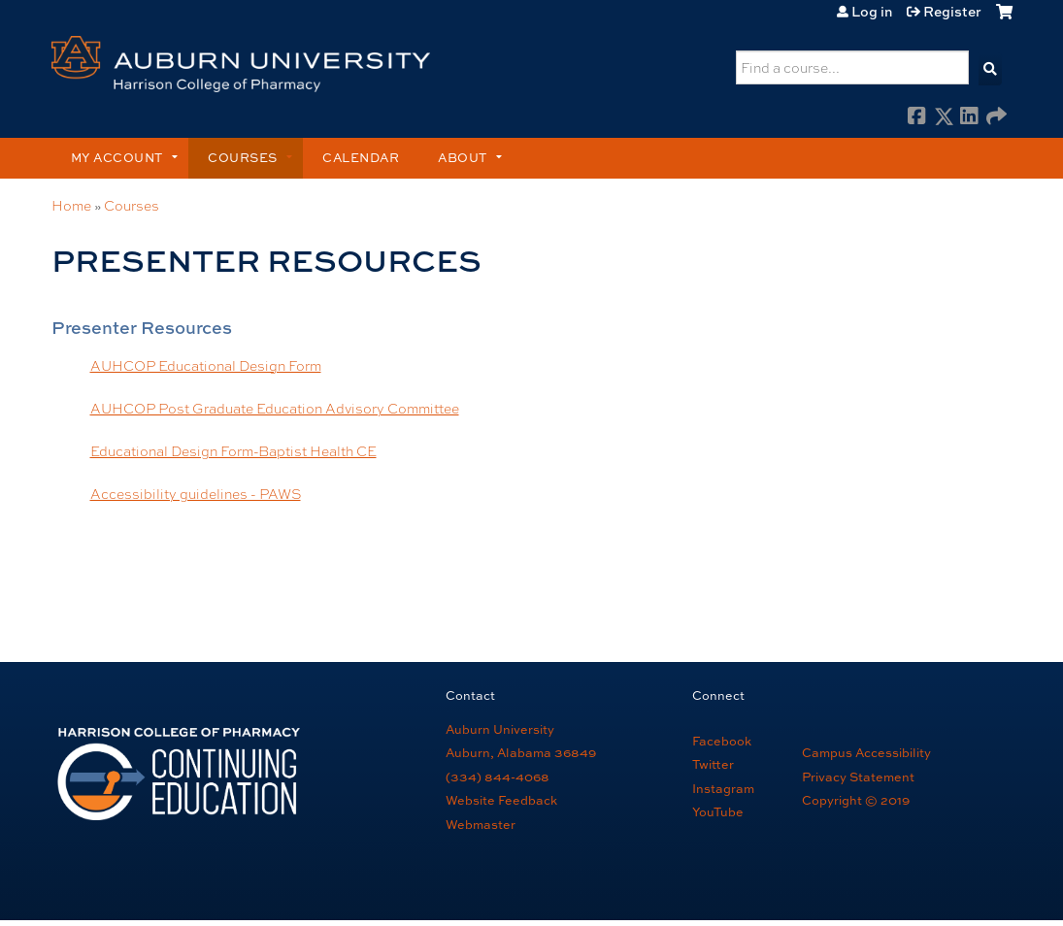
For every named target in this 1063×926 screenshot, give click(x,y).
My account (117, 157)
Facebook (917, 117)
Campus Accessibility (866, 752)
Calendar (360, 157)
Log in (871, 11)
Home (71, 205)
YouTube (718, 812)
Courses (243, 157)
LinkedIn (970, 117)
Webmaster (480, 824)
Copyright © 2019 (856, 800)
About (462, 157)
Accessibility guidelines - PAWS (195, 493)
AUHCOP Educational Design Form (205, 365)
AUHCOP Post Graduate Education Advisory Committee (274, 407)
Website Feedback (501, 800)
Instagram (723, 788)
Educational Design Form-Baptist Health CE (233, 450)
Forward (996, 117)
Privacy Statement (858, 777)
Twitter (713, 764)
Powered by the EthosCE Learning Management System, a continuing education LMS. (936, 881)
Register (952, 11)
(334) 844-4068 (497, 777)
